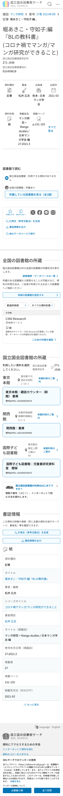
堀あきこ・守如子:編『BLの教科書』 (27, 579)
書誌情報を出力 (16, 227)
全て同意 (47, 790)
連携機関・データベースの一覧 (41, 276)
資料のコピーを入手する (16, 754)
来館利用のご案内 (48, 380)
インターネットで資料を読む (18, 749)
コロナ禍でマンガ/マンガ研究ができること (31, 607)
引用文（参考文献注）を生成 (23, 221)
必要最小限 (17, 790)
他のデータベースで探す (20, 233)
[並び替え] (16, 305)
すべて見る (52, 129)
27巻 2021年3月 (46, 14)
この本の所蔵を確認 (44, 340)
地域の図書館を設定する (38, 295)
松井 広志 (10, 621)
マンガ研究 (17, 14)
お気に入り (10, 212)
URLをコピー (21, 212)
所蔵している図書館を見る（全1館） (31, 194)
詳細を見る (15, 781)
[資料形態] (42, 305)
